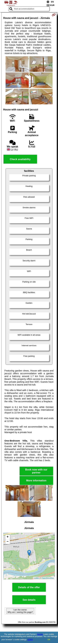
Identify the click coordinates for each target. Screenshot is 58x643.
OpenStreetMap (48, 578)
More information (36, 480)
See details (29, 599)
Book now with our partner (36, 471)
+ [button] (7, 537)
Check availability (20, 159)
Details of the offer (29, 587)
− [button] (7, 541)
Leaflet (36, 578)
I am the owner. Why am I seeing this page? (20, 611)
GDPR (30, 639)
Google (40, 634)
